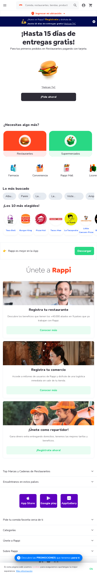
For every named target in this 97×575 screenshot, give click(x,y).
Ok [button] (91, 569)
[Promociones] (48, 557)
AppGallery (69, 500)
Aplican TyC (70, 23)
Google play (49, 500)
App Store (28, 500)
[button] (48, 13)
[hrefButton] (48, 330)
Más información (24, 571)
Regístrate (52, 19)
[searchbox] (47, 5)
